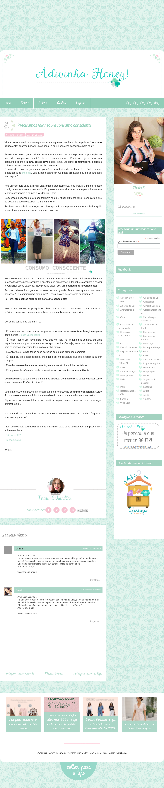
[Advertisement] (82, 21)
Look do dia (149, 367)
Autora (43, 103)
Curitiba (124, 343)
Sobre (25, 103)
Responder (95, 579)
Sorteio (124, 398)
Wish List (125, 402)
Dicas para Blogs (151, 347)
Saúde (146, 390)
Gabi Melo (121, 752)
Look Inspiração (128, 371)
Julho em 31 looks (34, 135)
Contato (61, 103)
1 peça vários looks (29, 335)
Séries (146, 394)
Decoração (148, 343)
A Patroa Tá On (151, 297)
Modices (26, 173)
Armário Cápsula (151, 305)
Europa (146, 351)
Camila (19, 589)
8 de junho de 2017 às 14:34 (91, 548)
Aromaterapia (127, 309)
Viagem (147, 398)
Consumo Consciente (14, 135)
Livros (123, 367)
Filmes (146, 355)
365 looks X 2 (13, 435)
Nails (122, 379)
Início (8, 103)
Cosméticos (149, 332)
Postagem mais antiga (87, 673)
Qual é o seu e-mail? (128, 241)
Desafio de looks (128, 347)
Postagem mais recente (19, 673)
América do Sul (127, 305)
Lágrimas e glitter (152, 363)
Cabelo (123, 317)
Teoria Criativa (13, 440)
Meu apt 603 (126, 375)
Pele (122, 386)
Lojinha (81, 103)
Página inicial (54, 673)
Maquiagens (149, 371)
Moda (146, 375)
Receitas (147, 386)
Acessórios (148, 301)
